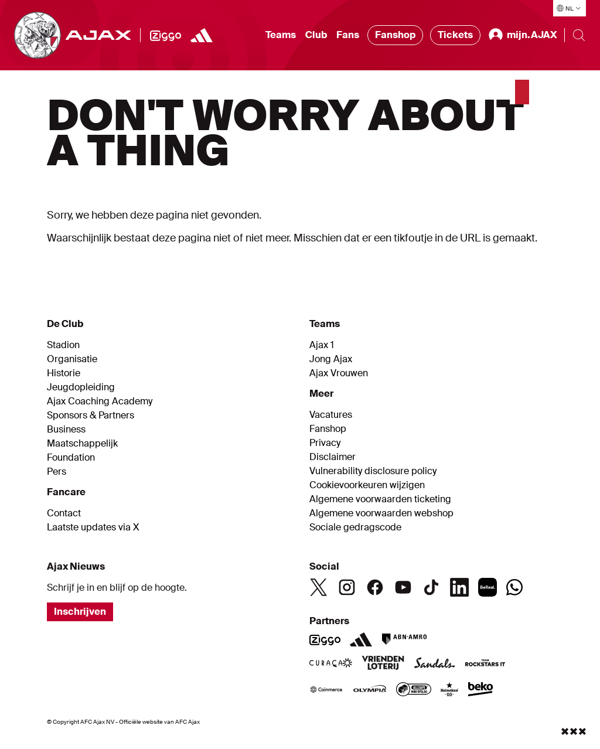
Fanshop (395, 35)
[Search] (579, 35)
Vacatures (330, 415)
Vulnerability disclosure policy (373, 471)
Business (66, 429)
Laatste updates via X (93, 527)
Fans (347, 35)
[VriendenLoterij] (383, 664)
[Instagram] (347, 587)
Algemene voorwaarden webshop (381, 513)
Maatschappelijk (82, 444)
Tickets (455, 35)
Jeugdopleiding (81, 387)
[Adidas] (361, 639)
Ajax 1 (321, 345)
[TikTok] (431, 587)
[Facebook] (375, 587)
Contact (64, 513)
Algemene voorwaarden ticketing (380, 499)
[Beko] (480, 690)
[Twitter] (318, 587)
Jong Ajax (330, 359)
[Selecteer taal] (569, 8)
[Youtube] (403, 587)
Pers (56, 472)
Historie (63, 373)
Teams (280, 35)
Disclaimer (332, 457)
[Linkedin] (459, 587)
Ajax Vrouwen (338, 373)
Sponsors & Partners (90, 415)
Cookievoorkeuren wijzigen (367, 485)
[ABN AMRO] (404, 639)
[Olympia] (370, 690)
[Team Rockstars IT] (485, 664)
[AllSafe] (413, 690)
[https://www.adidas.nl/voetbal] (201, 35)
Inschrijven (80, 611)
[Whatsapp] (514, 587)
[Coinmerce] (326, 690)
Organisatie (72, 359)
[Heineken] (450, 690)
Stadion (63, 345)
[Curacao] (330, 664)
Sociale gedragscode (355, 527)
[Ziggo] (165, 35)
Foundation (71, 458)
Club (316, 35)
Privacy (324, 443)
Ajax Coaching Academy (99, 401)
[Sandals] (435, 664)
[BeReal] (487, 587)
